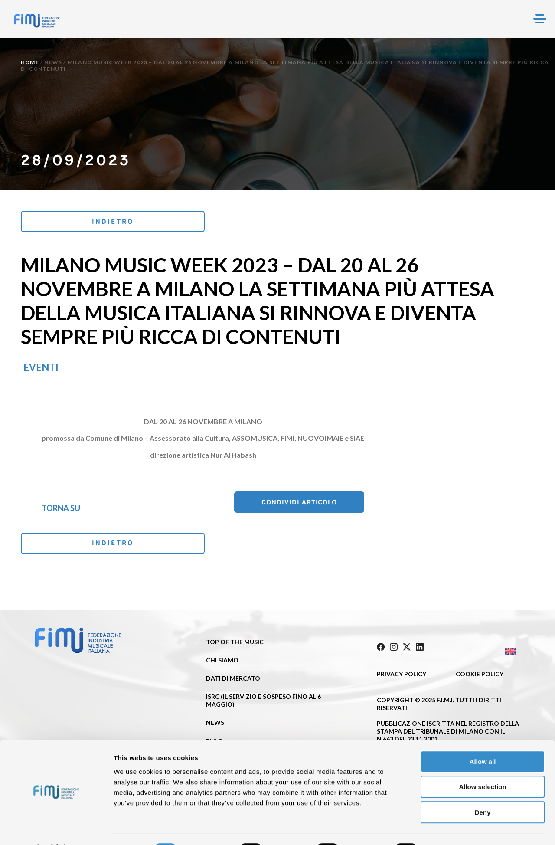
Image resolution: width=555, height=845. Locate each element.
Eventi (41, 368)
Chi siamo (222, 663)
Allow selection (482, 764)
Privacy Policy (401, 675)
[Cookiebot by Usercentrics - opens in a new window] (56, 828)
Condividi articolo (320, 503)
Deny (483, 789)
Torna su (61, 509)
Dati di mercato (233, 681)
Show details (455, 828)
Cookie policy (479, 675)
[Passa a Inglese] (484, 652)
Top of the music (235, 644)
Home (30, 62)
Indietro (78, 221)
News (53, 62)
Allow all (483, 739)
